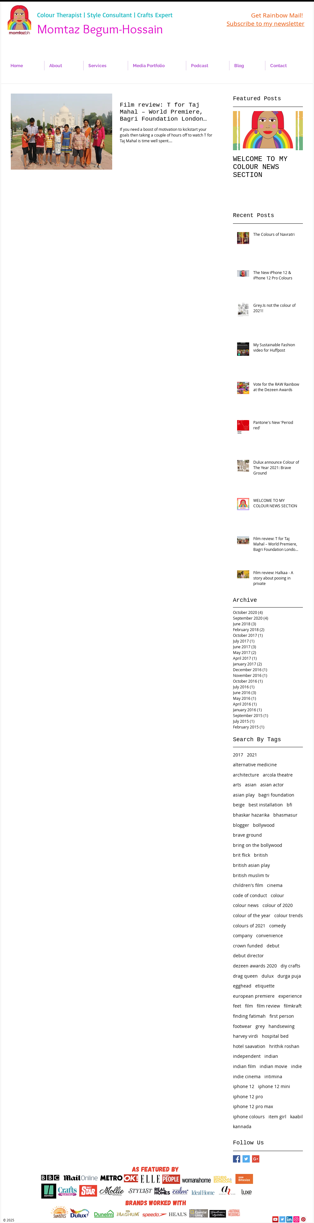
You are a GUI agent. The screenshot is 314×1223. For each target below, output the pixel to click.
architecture (246, 775)
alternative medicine (255, 765)
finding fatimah (249, 1016)
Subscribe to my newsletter (265, 23)
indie (296, 1066)
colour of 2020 (278, 905)
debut (273, 946)
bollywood (264, 825)
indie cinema (247, 1076)
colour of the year (251, 915)
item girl (277, 1117)
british (261, 855)
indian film (244, 1066)
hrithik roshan (284, 1046)
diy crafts (290, 966)
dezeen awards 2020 (255, 966)
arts (237, 785)
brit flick (241, 855)
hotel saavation (249, 1046)
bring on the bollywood (257, 845)
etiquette (265, 986)
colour (277, 895)
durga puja (289, 976)
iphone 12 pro (248, 1096)
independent (247, 1056)
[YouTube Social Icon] (275, 1219)
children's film (248, 885)
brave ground (247, 835)
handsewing (282, 1026)
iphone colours (249, 1117)
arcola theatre (278, 775)
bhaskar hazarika (251, 815)
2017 (238, 755)
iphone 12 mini (274, 1086)
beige (239, 805)
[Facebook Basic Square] (236, 1159)
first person (282, 1016)
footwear (242, 1026)
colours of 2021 (249, 926)
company (242, 935)
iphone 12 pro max (253, 1106)
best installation (266, 805)
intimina (273, 1076)
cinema (275, 885)
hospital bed (275, 1036)
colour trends (288, 915)
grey (260, 1026)
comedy (277, 926)
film (249, 1006)
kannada (242, 1126)
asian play (244, 795)
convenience (269, 935)
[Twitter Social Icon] (282, 1219)
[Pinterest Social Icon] (303, 1219)
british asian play (251, 865)
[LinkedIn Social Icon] (289, 1219)
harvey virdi (245, 1036)
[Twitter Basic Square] (246, 1159)
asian (250, 785)
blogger (241, 825)
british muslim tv (251, 875)
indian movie (273, 1066)
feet (237, 1006)
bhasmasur (285, 815)
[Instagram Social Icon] (296, 1219)
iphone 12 (243, 1086)
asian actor (272, 785)
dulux (268, 976)
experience (290, 996)
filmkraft (293, 1006)
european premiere (254, 996)
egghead (242, 986)
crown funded (248, 946)
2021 (252, 755)
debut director (248, 955)
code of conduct (250, 895)
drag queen (245, 976)
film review (268, 1006)
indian (271, 1056)
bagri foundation (276, 795)
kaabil (296, 1117)
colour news (246, 905)
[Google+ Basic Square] (255, 1159)
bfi (289, 805)
